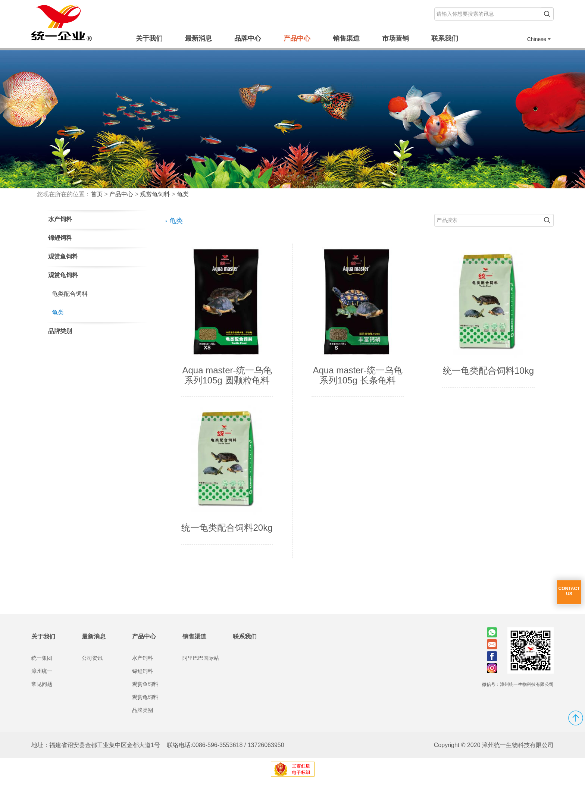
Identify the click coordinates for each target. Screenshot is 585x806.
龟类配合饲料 (70, 294)
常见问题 (41, 710)
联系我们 (444, 38)
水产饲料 (142, 684)
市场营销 (395, 38)
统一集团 (41, 684)
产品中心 (297, 38)
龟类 (183, 194)
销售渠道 (346, 38)
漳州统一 (41, 697)
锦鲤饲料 (142, 697)
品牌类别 (142, 736)
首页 (97, 194)
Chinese (539, 39)
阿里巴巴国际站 (200, 684)
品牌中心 (247, 38)
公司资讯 (92, 684)
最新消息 (198, 38)
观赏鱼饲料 (145, 710)
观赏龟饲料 (155, 194)
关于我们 (149, 38)
